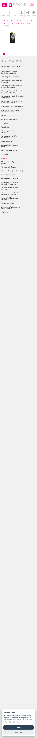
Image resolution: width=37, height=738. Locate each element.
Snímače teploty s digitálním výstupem (9, 131)
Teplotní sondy (5, 127)
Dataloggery (4, 158)
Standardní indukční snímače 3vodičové (9, 188)
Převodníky (4, 154)
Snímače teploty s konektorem (10, 76)
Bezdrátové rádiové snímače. (9, 119)
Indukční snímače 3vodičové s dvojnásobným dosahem (10, 183)
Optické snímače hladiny (8, 174)
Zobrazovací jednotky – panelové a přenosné (11, 162)
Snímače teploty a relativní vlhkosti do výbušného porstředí (11, 102)
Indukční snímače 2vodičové (9, 178)
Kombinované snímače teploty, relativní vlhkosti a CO (10, 111)
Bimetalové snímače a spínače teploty (9, 145)
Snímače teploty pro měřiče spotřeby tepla (9, 136)
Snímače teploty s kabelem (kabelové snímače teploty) (9, 72)
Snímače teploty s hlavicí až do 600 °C (11, 67)
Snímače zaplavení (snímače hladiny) (12, 171)
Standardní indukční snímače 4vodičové (9, 198)
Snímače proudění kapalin (8, 167)
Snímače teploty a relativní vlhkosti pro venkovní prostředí (11, 86)
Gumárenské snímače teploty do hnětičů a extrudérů (10, 207)
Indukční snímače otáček (8, 203)
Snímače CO (4, 115)
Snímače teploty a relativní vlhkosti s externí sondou (12, 96)
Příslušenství (4, 212)
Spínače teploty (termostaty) (9, 150)
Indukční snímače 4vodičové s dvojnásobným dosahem (10, 193)
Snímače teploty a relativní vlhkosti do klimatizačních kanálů (11, 91)
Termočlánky (5, 123)
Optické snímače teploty (8, 141)
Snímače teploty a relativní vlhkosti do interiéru (11, 81)
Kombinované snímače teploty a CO (12, 106)
